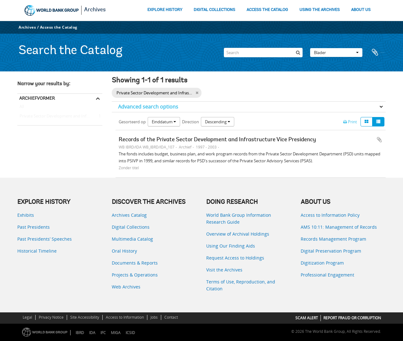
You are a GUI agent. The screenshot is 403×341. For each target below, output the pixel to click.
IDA (92, 332)
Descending (217, 122)
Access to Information (125, 317)
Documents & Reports (135, 263)
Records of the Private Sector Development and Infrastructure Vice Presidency (217, 140)
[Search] (263, 52)
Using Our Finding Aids (230, 246)
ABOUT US (361, 10)
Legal (27, 317)
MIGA (116, 332)
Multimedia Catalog (132, 239)
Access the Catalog (58, 27)
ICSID (130, 332)
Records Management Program (333, 239)
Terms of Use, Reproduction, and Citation (240, 285)
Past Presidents (33, 227)
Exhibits (25, 215)
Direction (190, 122)
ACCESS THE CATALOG (267, 10)
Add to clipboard (379, 140)
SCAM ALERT (306, 318)
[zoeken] (298, 52)
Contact (171, 317)
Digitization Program (322, 263)
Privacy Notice (51, 317)
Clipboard (378, 52)
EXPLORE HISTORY (164, 10)
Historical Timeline (37, 251)
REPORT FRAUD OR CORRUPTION (352, 318)
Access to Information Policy (330, 215)
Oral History (124, 251)
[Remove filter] (197, 92)
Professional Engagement (327, 275)
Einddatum (164, 122)
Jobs (154, 317)
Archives (95, 10)
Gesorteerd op (132, 122)
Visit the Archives (224, 270)
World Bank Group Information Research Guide (238, 218)
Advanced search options (148, 106)
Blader (336, 52)
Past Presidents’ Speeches (44, 239)
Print (350, 122)
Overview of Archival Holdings (237, 234)
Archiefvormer (37, 98)
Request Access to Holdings (235, 258)
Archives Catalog (129, 215)
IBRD (80, 332)
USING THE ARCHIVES (319, 10)
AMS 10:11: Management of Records (339, 227)
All (22, 108)
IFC (103, 332)
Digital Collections (131, 227)
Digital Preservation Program (331, 251)
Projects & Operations (135, 275)
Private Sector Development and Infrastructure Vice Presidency (59, 116)
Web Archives (126, 287)
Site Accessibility (84, 317)
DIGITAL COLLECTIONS (214, 10)
